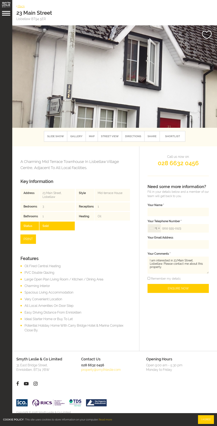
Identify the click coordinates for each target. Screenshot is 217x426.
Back (20, 6)
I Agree (206, 419)
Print (28, 239)
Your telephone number (165, 221)
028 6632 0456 (178, 163)
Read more (105, 419)
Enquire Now (178, 288)
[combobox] (154, 228)
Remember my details (165, 278)
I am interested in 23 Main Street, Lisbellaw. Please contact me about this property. (178, 265)
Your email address (160, 237)
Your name (156, 205)
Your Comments (159, 253)
